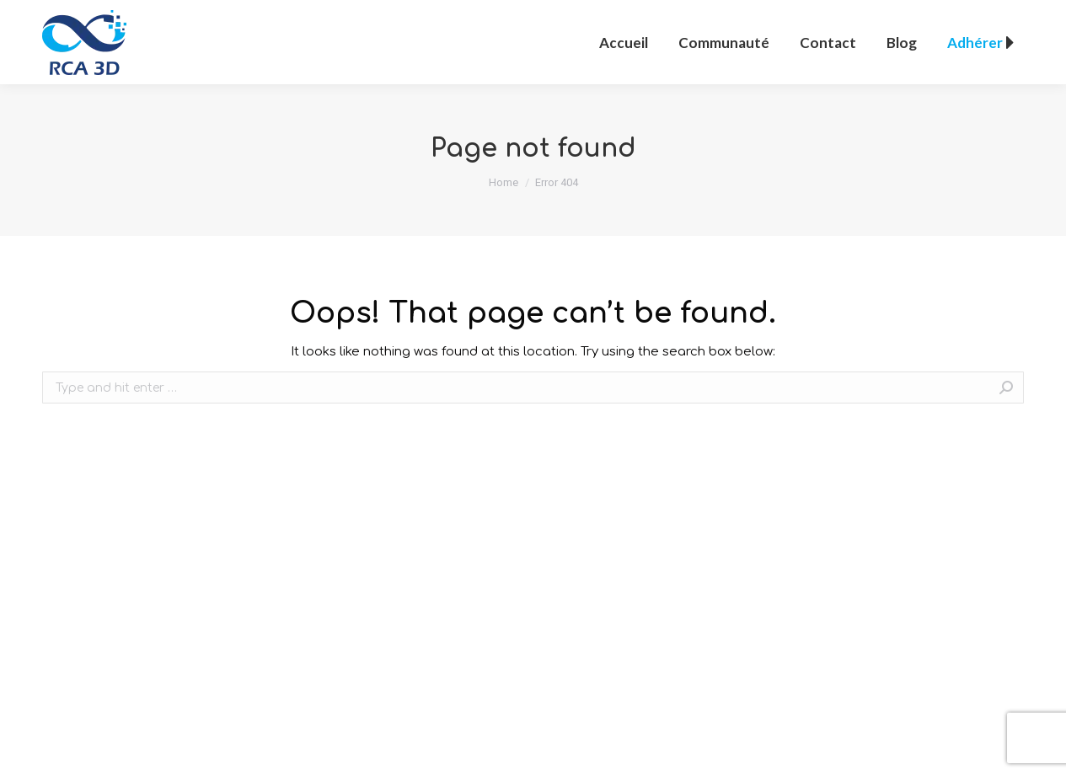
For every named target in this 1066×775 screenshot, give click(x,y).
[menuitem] (623, 42)
